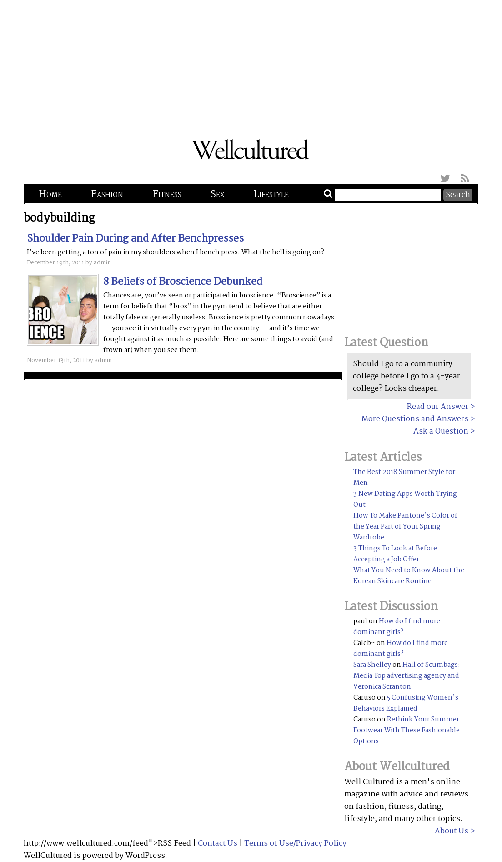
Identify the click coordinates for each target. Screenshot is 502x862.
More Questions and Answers (414, 419)
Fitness (166, 194)
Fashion (107, 194)
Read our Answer (437, 407)
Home (50, 194)
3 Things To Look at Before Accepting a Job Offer (395, 554)
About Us (451, 831)
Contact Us (217, 843)
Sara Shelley (372, 665)
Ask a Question (440, 431)
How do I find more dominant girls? (396, 627)
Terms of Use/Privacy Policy (295, 843)
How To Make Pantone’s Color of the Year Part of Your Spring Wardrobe (405, 526)
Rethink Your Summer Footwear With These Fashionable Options (406, 730)
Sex (218, 194)
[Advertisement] (251, 63)
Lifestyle (271, 194)
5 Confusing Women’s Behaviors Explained (405, 703)
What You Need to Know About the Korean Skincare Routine (408, 576)
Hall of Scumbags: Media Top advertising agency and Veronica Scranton (406, 676)
